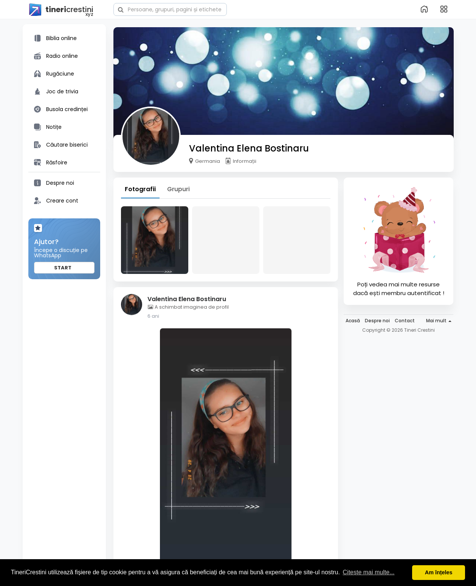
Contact (405, 320)
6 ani (153, 316)
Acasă (353, 320)
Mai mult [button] (438, 320)
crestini (60, 10)
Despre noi (377, 320)
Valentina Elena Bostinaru (249, 148)
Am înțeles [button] (439, 572)
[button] (170, 9)
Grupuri (178, 189)
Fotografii (140, 189)
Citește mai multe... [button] (369, 572)
